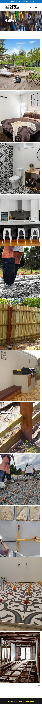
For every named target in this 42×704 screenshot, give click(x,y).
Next (39, 685)
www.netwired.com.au (27, 701)
